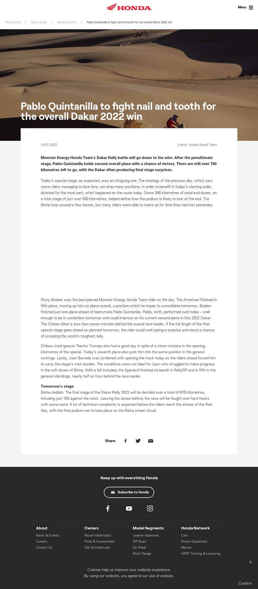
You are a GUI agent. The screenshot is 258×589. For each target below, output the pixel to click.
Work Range (142, 553)
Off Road (139, 541)
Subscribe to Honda (130, 492)
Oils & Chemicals (97, 547)
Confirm (245, 583)
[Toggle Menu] (240, 7)
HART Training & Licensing (200, 553)
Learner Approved (145, 535)
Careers (41, 541)
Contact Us (44, 547)
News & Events (47, 535)
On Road (139, 547)
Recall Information (97, 535)
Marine (186, 547)
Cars (184, 535)
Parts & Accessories (99, 541)
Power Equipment (194, 541)
